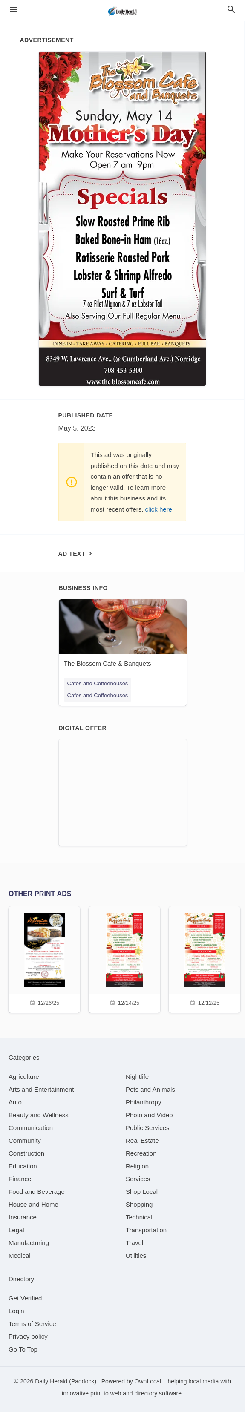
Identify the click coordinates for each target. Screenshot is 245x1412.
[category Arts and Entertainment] (41, 1089)
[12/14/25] (124, 958)
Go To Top (23, 1349)
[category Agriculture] (24, 1076)
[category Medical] (20, 1255)
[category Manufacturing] (29, 1242)
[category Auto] (15, 1102)
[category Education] (23, 1166)
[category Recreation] (141, 1153)
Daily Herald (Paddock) (66, 1381)
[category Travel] (134, 1242)
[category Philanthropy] (143, 1102)
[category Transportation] (146, 1230)
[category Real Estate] (142, 1140)
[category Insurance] (23, 1217)
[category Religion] (137, 1166)
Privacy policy (28, 1336)
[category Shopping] (139, 1204)
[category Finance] (20, 1178)
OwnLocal (148, 1381)
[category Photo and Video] (149, 1115)
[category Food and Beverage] (37, 1191)
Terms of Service (32, 1323)
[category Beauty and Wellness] (39, 1115)
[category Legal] (16, 1230)
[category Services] (138, 1178)
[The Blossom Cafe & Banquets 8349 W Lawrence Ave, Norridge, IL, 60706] (123, 640)
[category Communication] (31, 1127)
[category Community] (25, 1140)
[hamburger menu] (14, 9)
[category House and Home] (33, 1204)
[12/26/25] (44, 958)
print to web (105, 1393)
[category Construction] (26, 1153)
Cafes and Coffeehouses (97, 683)
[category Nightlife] (137, 1076)
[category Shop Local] (142, 1191)
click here (158, 509)
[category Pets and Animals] (150, 1089)
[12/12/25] (204, 958)
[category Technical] (139, 1217)
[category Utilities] (136, 1255)
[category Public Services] (148, 1127)
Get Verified (25, 1298)
